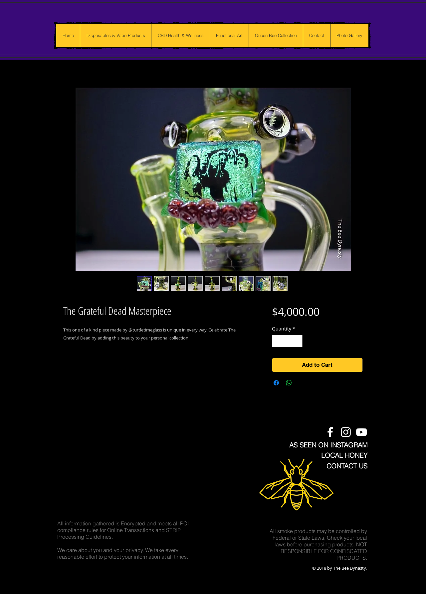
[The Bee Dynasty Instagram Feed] (345, 432)
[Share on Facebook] (276, 383)
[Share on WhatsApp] (289, 383)
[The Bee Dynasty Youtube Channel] (361, 432)
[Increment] (297, 341)
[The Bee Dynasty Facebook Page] (330, 432)
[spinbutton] (287, 341)
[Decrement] (277, 341)
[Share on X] (302, 383)
